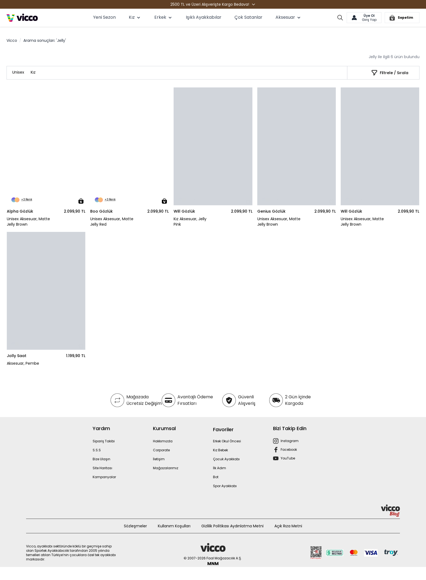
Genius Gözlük (271, 211)
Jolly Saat (16, 355)
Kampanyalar (104, 477)
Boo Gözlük (101, 211)
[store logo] (22, 17)
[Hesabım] (364, 17)
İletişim (159, 459)
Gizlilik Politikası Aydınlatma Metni (232, 526)
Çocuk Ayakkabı (226, 459)
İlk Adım (219, 468)
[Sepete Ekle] (81, 201)
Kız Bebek (220, 450)
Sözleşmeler (135, 526)
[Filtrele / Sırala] (390, 72)
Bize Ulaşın (101, 459)
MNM (213, 563)
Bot (215, 477)
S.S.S (97, 450)
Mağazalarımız (165, 468)
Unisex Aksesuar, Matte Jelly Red (111, 221)
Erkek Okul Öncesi (227, 441)
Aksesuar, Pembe (23, 363)
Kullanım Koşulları (174, 526)
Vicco (12, 40)
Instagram (290, 441)
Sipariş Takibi (104, 441)
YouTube (288, 458)
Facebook (289, 449)
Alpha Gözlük (20, 211)
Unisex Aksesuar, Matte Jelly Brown (28, 221)
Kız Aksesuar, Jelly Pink (190, 221)
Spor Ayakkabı (225, 486)
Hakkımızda (163, 441)
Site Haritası (102, 468)
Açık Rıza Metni (288, 526)
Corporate (161, 450)
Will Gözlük (184, 211)
